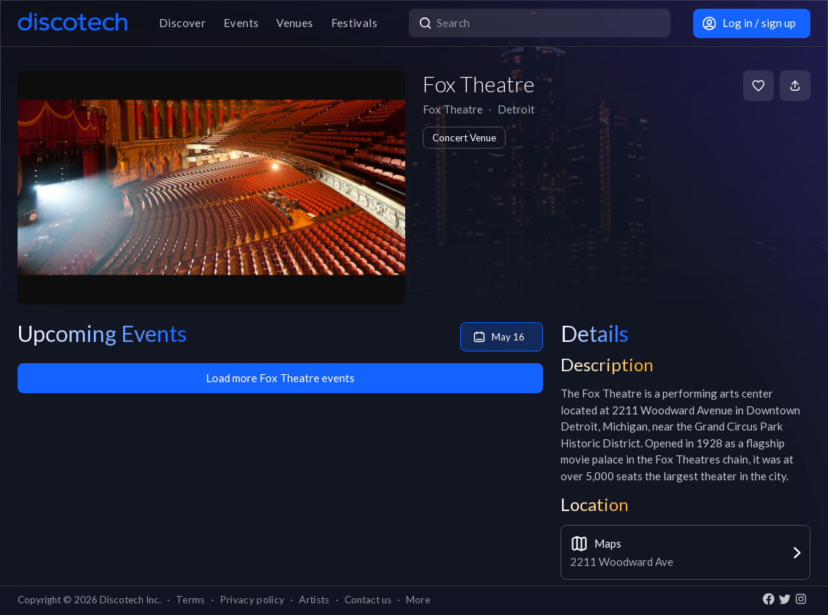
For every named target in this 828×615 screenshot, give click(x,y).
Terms (190, 599)
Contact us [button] (367, 599)
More (418, 599)
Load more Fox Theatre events (280, 377)
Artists (314, 599)
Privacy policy (252, 599)
